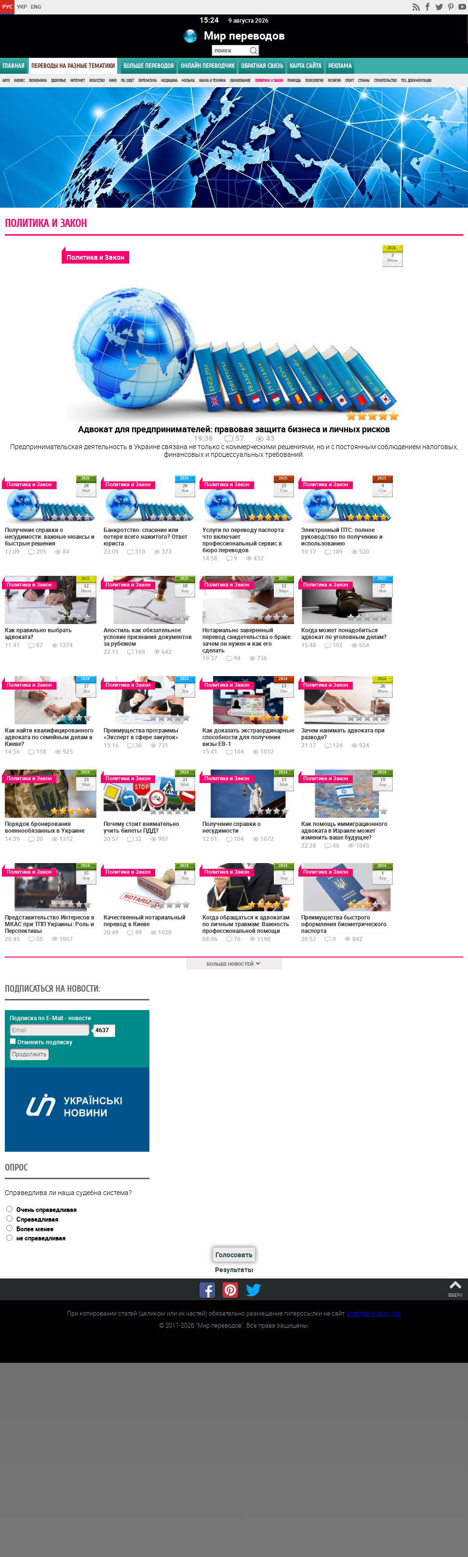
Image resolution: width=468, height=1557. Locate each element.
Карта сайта (305, 65)
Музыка (188, 81)
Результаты (234, 1269)
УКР (22, 6)
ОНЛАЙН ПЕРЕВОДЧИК (207, 65)
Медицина (169, 81)
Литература (147, 81)
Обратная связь (262, 65)
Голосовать (234, 1254)
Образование (240, 81)
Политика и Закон (269, 81)
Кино (113, 81)
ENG (36, 6)
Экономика (38, 81)
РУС (7, 6)
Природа (294, 81)
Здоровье (58, 81)
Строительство (385, 81)
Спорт (349, 81)
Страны (364, 81)
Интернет (77, 81)
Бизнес (19, 81)
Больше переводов (148, 65)
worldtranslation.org (373, 1313)
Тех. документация (416, 81)
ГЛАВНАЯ (13, 65)
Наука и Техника (212, 81)
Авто (6, 81)
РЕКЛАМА (340, 65)
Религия (334, 81)
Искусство (97, 81)
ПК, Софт (127, 81)
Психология (314, 81)
